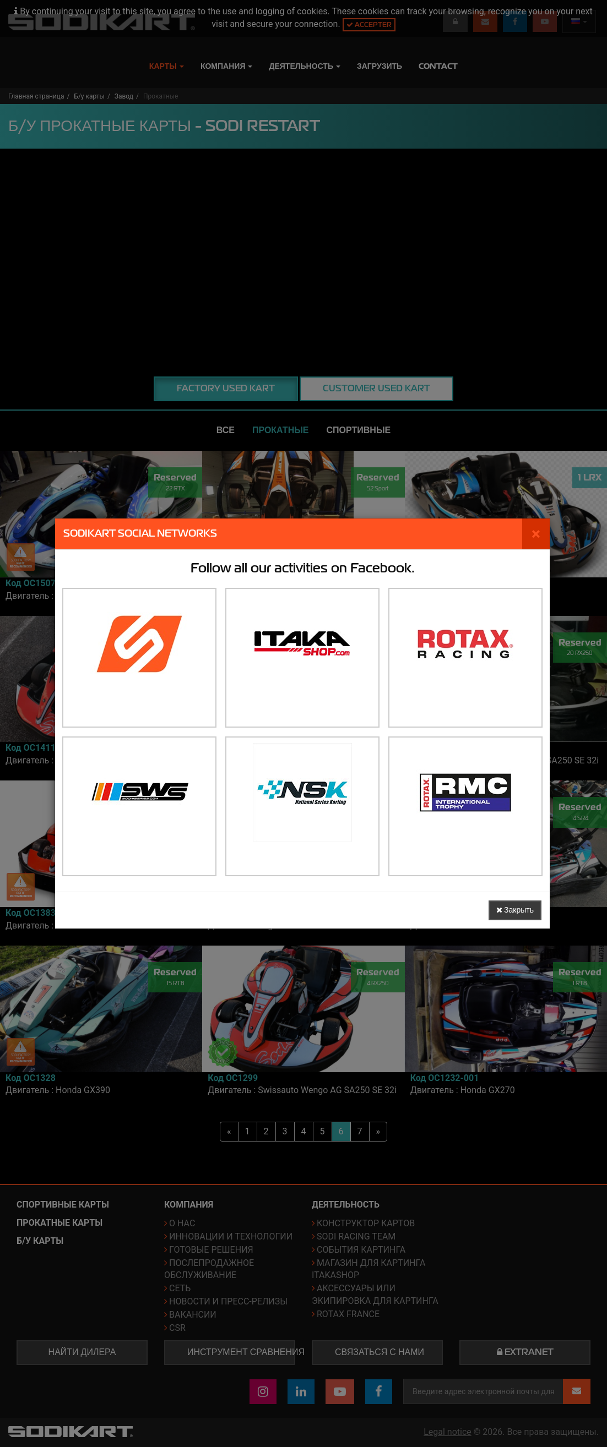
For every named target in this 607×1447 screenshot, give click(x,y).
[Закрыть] (536, 533)
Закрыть (515, 910)
